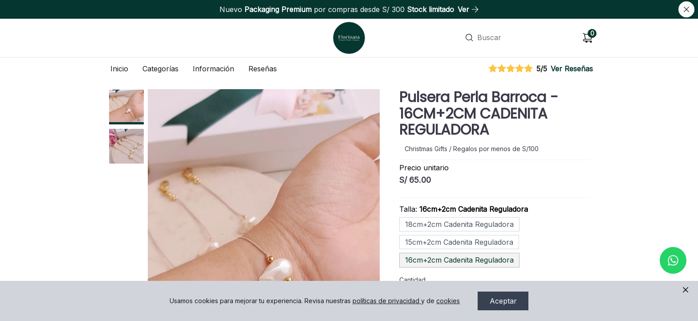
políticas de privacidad (387, 301)
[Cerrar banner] (686, 9)
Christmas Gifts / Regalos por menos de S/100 (472, 148)
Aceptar (503, 300)
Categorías (160, 68)
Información (213, 68)
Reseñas (262, 68)
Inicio (119, 68)
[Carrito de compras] (588, 38)
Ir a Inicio (348, 25)
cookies (448, 301)
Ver (468, 9)
